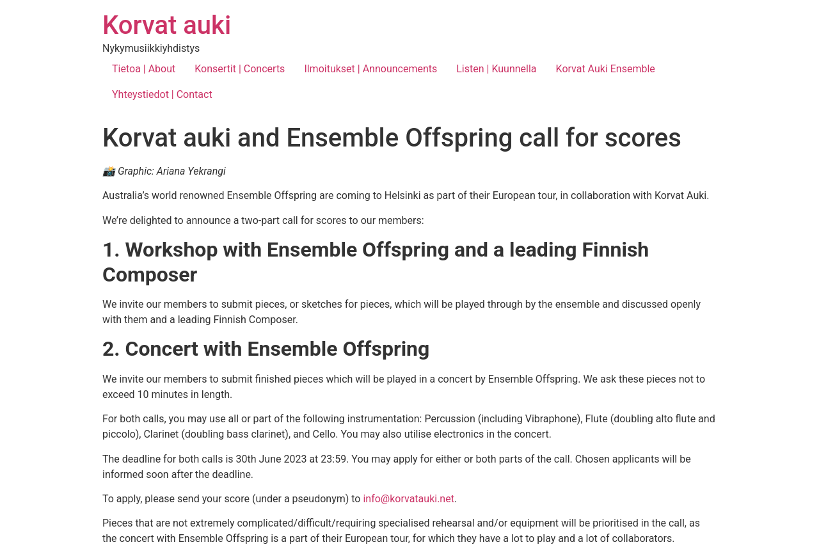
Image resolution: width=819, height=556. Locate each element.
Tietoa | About (143, 69)
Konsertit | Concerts (240, 69)
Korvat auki (166, 25)
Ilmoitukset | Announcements (370, 69)
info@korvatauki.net (408, 499)
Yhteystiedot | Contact (162, 94)
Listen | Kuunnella (496, 69)
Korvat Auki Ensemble (605, 69)
